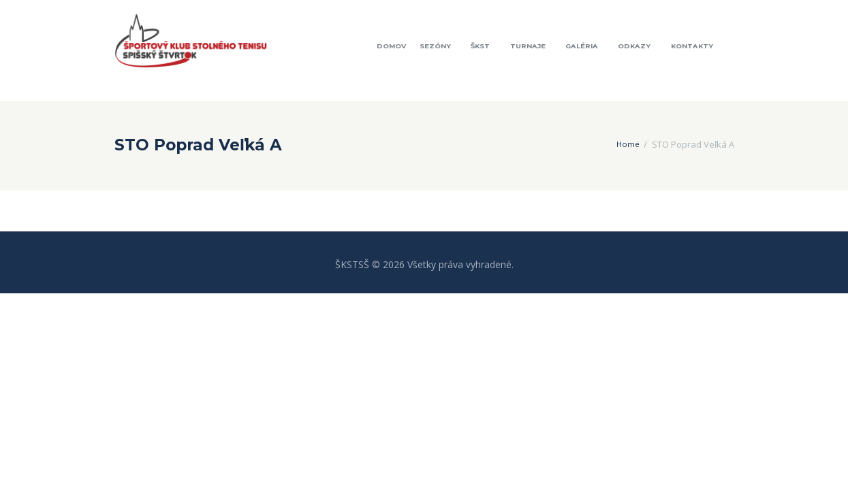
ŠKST (480, 46)
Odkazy (634, 46)
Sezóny (435, 46)
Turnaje (528, 46)
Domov (391, 46)
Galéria (581, 46)
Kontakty (692, 46)
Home (627, 144)
